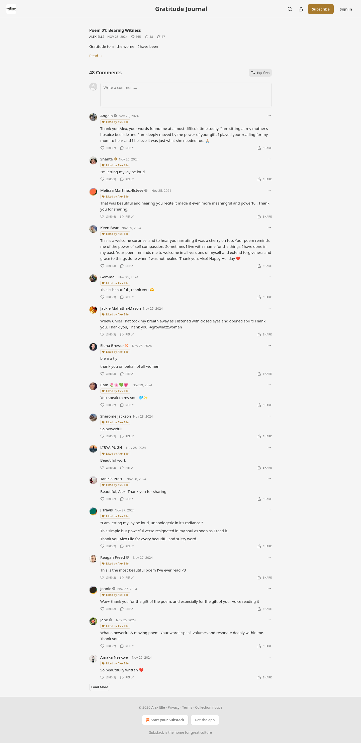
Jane (104, 619)
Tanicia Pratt (111, 478)
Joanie (105, 588)
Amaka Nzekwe (114, 657)
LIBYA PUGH (111, 447)
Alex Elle (96, 37)
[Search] (290, 9)
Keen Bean (109, 227)
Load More (99, 687)
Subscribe (321, 9)
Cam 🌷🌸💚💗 (114, 384)
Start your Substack (164, 720)
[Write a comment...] (186, 95)
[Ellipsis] (269, 116)
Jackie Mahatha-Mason (120, 308)
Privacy (173, 707)
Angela (106, 115)
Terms (187, 707)
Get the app (205, 719)
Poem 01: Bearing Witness (115, 30)
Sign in (346, 9)
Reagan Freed (112, 557)
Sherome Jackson (115, 416)
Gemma (107, 276)
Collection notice (208, 707)
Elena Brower (112, 345)
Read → (96, 55)
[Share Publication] (301, 9)
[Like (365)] (136, 37)
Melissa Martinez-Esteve (121, 190)
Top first (260, 72)
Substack (156, 732)
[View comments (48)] (148, 37)
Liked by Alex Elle (115, 122)
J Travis (106, 509)
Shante (106, 158)
